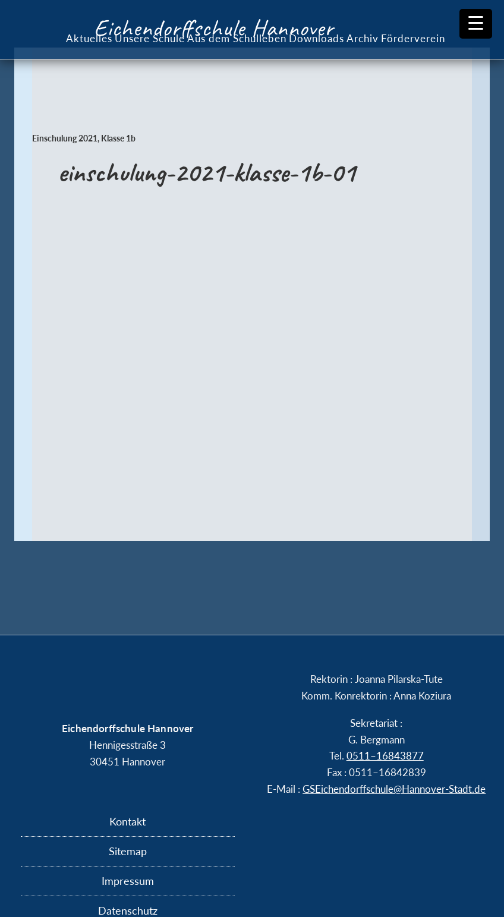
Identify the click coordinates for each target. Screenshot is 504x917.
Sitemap (128, 851)
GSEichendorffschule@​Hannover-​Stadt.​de (394, 789)
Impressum (128, 880)
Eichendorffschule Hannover (213, 28)
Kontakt (127, 821)
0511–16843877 (385, 755)
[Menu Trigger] (475, 24)
